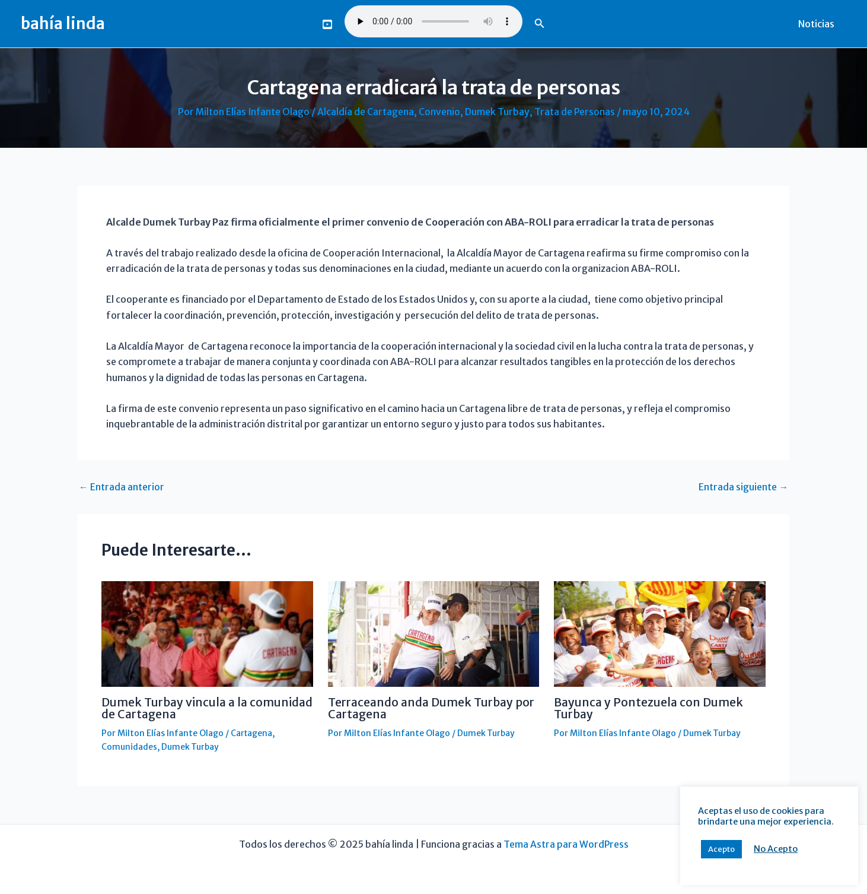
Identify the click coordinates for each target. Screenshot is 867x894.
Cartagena (252, 732)
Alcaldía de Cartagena (366, 112)
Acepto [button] (721, 849)
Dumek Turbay (498, 112)
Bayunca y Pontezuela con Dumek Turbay (649, 707)
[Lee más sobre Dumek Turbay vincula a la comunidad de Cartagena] (207, 633)
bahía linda (63, 23)
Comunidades (129, 745)
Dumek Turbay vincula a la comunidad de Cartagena (176, 707)
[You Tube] (327, 24)
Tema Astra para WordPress (566, 842)
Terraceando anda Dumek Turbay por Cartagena (424, 707)
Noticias (819, 24)
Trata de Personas (575, 112)
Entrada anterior (121, 487)
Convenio (440, 112)
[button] (539, 23)
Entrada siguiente (743, 487)
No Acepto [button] (776, 849)
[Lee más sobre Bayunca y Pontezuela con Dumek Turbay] (660, 633)
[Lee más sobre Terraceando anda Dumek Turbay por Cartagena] (434, 633)
